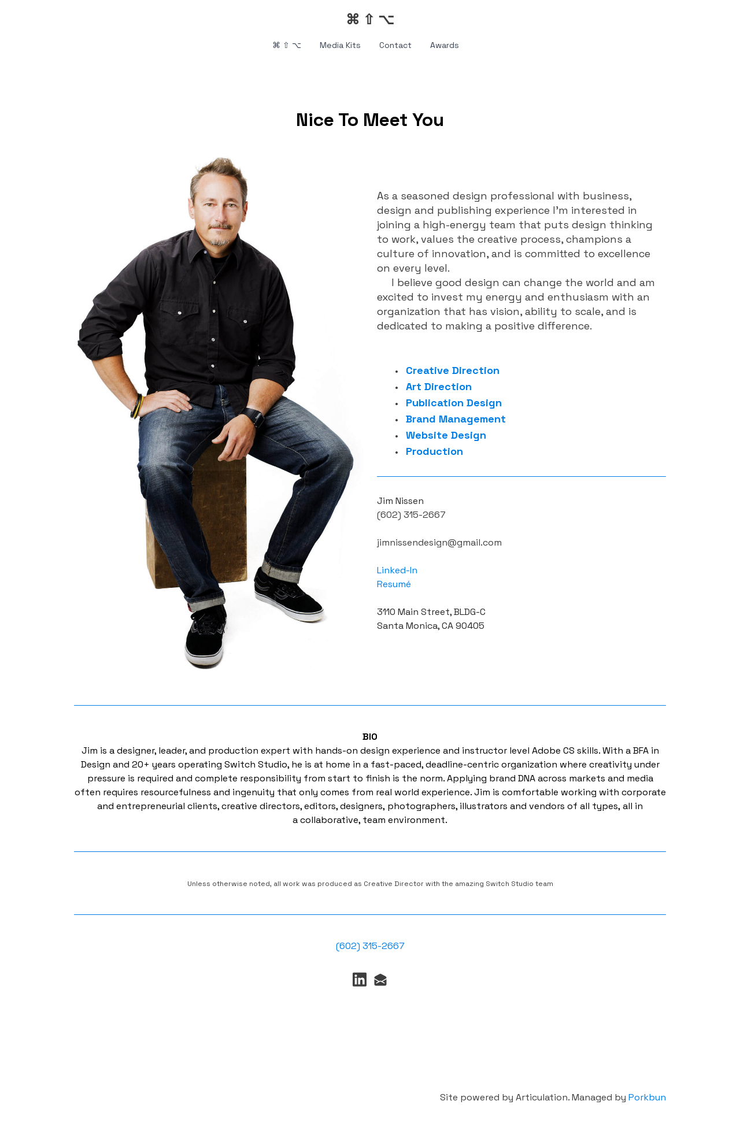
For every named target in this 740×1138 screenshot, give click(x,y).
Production (434, 451)
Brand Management (456, 418)
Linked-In (398, 570)
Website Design (446, 435)
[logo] (370, 19)
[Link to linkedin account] (360, 979)
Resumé (394, 584)
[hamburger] (23, 18)
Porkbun (647, 1097)
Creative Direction (453, 370)
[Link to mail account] (380, 979)
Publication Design (454, 402)
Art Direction (439, 386)
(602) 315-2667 (370, 946)
